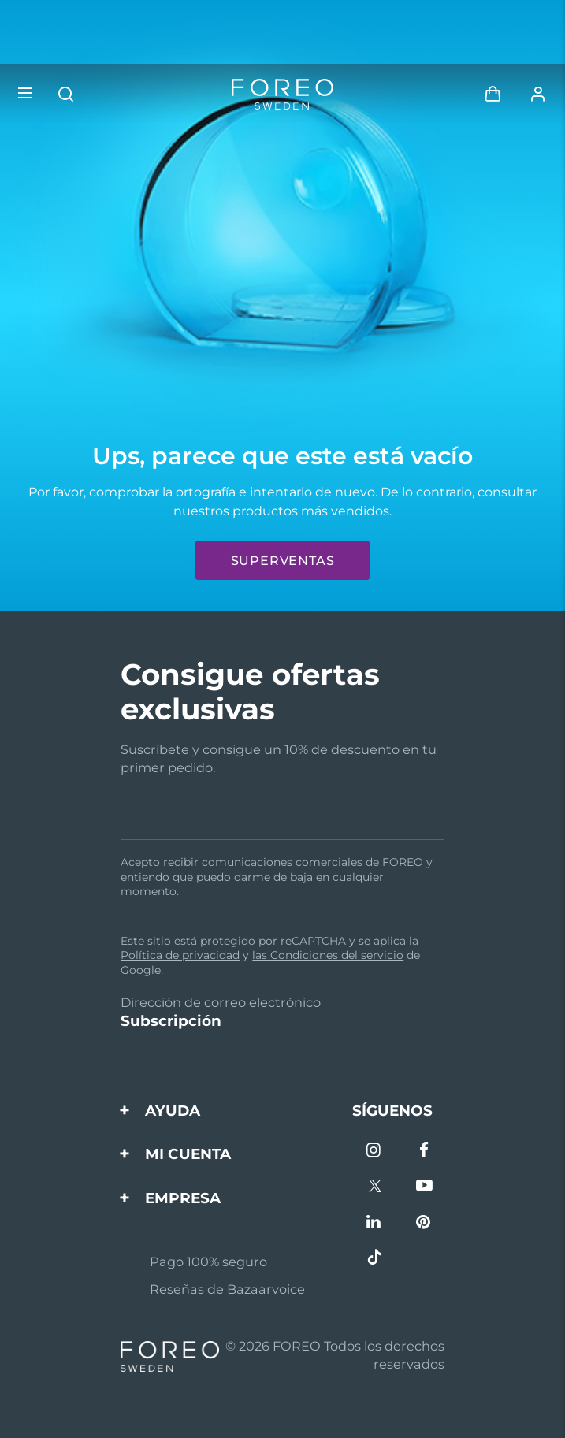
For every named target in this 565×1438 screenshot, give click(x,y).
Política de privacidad (180, 955)
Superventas (283, 560)
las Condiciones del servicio (327, 955)
